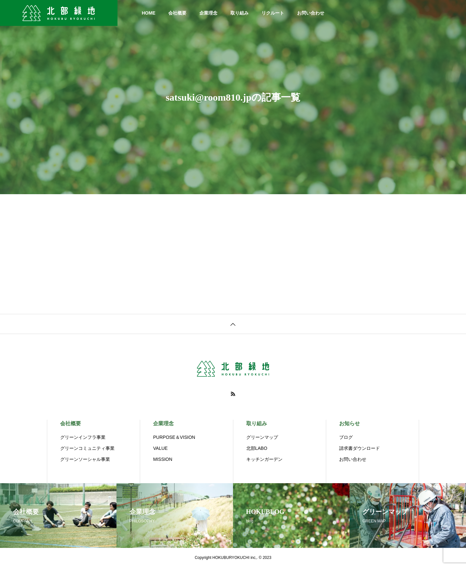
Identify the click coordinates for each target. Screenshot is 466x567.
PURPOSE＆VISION (174, 437)
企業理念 (208, 13)
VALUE (160, 448)
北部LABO (256, 448)
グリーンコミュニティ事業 (87, 448)
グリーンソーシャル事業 (85, 459)
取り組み (239, 13)
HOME (148, 13)
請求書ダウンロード (359, 448)
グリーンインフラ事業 (82, 437)
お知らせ (349, 423)
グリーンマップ (262, 437)
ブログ (346, 437)
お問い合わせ (310, 13)
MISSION (162, 459)
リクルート (272, 13)
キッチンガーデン (264, 459)
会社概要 (177, 13)
